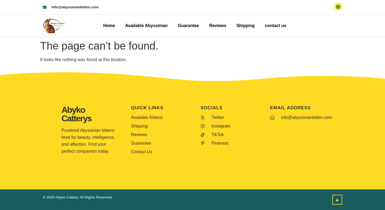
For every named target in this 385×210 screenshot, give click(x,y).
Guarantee (188, 25)
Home (109, 25)
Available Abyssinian (146, 25)
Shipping (245, 25)
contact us (275, 25)
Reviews (217, 25)
